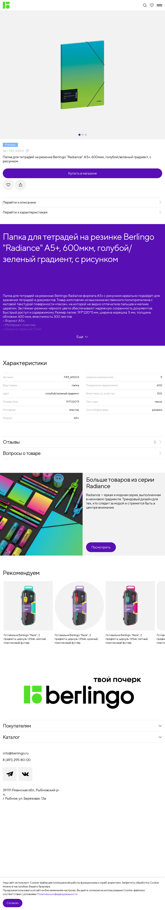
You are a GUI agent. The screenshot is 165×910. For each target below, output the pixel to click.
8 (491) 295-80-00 (17, 760)
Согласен (13, 903)
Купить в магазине (82, 173)
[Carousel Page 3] (86, 135)
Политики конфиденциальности (57, 894)
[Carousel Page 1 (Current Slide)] (79, 135)
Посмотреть (101, 547)
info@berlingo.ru (15, 753)
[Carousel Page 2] (83, 135)
